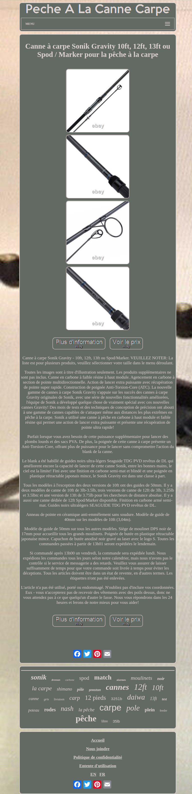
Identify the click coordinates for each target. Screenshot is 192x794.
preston (95, 690)
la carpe (42, 688)
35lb (116, 721)
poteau (33, 710)
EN (93, 774)
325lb (116, 699)
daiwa (136, 697)
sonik (38, 677)
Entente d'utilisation (97, 765)
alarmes (121, 679)
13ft (153, 698)
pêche (86, 718)
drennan (56, 679)
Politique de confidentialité (98, 757)
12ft (140, 687)
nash (67, 708)
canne (34, 698)
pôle (80, 689)
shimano (64, 689)
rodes (50, 709)
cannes (117, 687)
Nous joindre (98, 748)
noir (160, 678)
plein (150, 709)
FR (102, 774)
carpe (111, 707)
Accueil (97, 740)
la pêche (86, 709)
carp (75, 698)
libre (105, 721)
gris (46, 699)
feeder (163, 710)
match (103, 677)
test (164, 699)
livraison (59, 699)
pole (133, 708)
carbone (69, 679)
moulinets (141, 678)
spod (84, 678)
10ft (158, 687)
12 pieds (95, 697)
